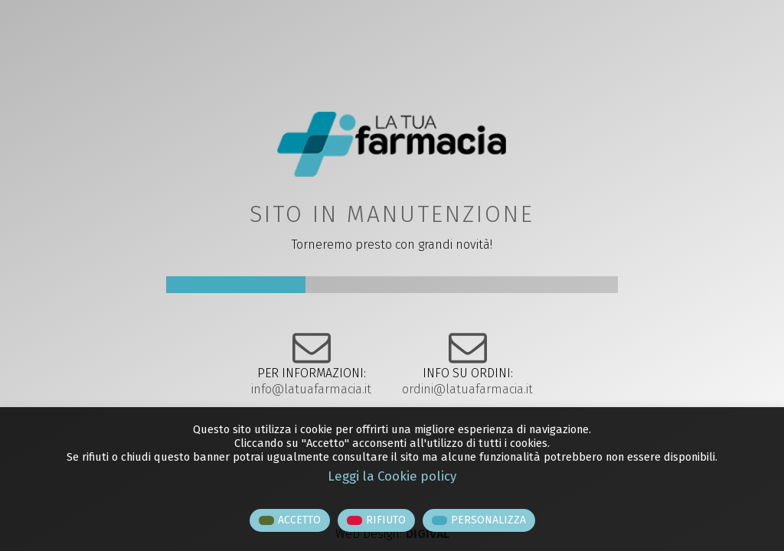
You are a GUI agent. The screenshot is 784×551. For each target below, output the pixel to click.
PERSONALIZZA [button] (488, 520)
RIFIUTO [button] (386, 520)
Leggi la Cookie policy (392, 476)
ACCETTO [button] (299, 520)
